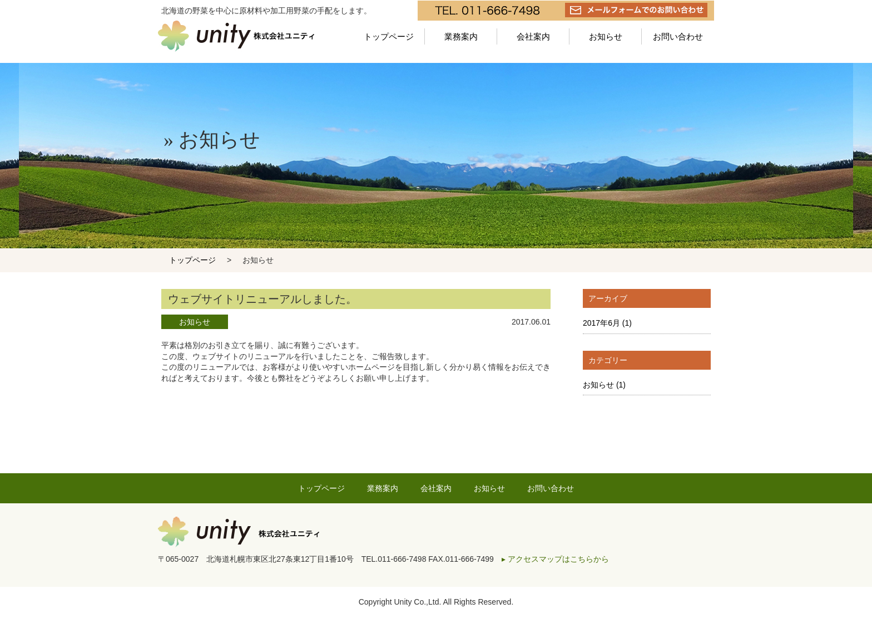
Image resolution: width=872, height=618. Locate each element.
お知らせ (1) (604, 384)
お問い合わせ (678, 36)
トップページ (389, 36)
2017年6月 (607, 322)
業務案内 (461, 36)
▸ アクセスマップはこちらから (555, 559)
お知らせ (605, 36)
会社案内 (533, 36)
